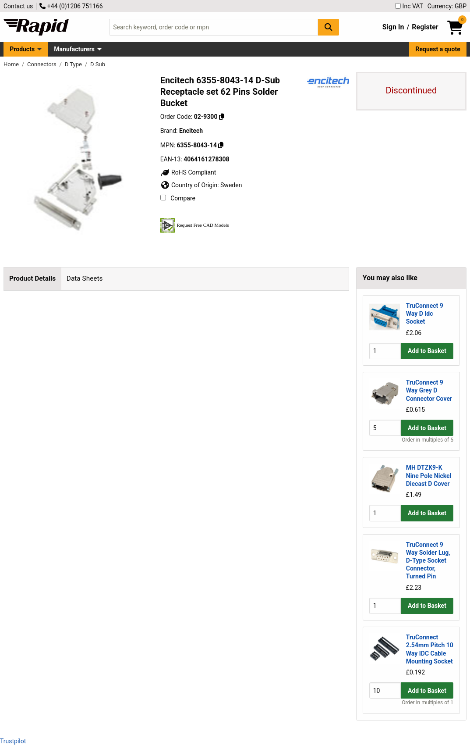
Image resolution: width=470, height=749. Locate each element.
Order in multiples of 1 (427, 702)
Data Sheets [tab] (85, 278)
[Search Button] (328, 27)
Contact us (18, 6)
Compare (177, 198)
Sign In (393, 27)
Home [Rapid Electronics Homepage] (12, 64)
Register (425, 27)
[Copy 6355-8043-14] (220, 145)
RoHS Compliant (188, 172)
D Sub (97, 64)
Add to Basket (427, 350)
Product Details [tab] (32, 278)
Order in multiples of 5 (427, 440)
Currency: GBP (447, 6)
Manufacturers (74, 49)
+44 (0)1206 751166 (70, 6)
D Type (74, 64)
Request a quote (438, 49)
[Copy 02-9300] (221, 117)
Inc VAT (409, 6)
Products (22, 49)
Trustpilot (13, 741)
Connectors (42, 64)
